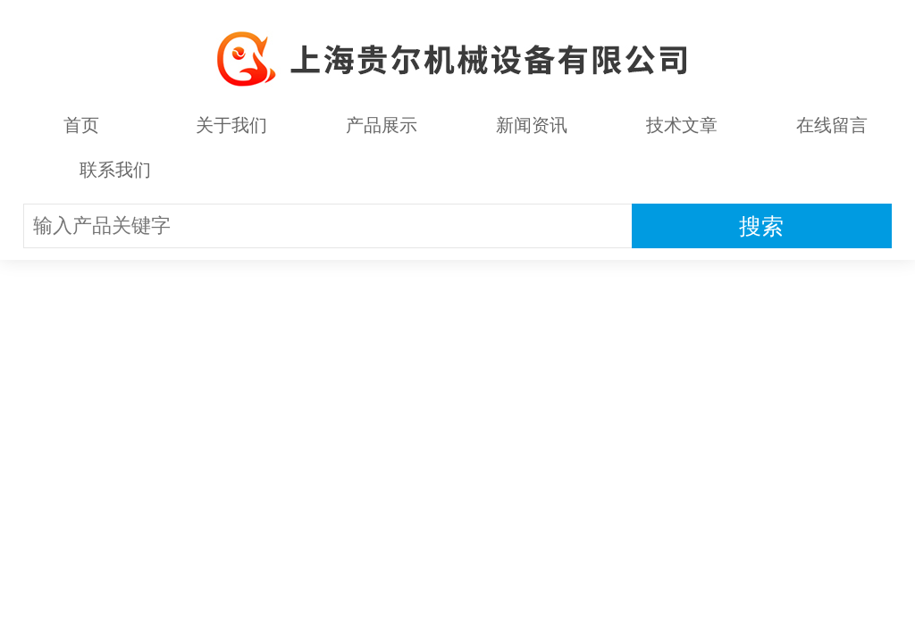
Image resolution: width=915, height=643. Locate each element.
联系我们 (115, 170)
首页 (81, 125)
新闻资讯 (531, 125)
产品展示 (381, 125)
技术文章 (682, 125)
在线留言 (832, 125)
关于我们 (231, 125)
